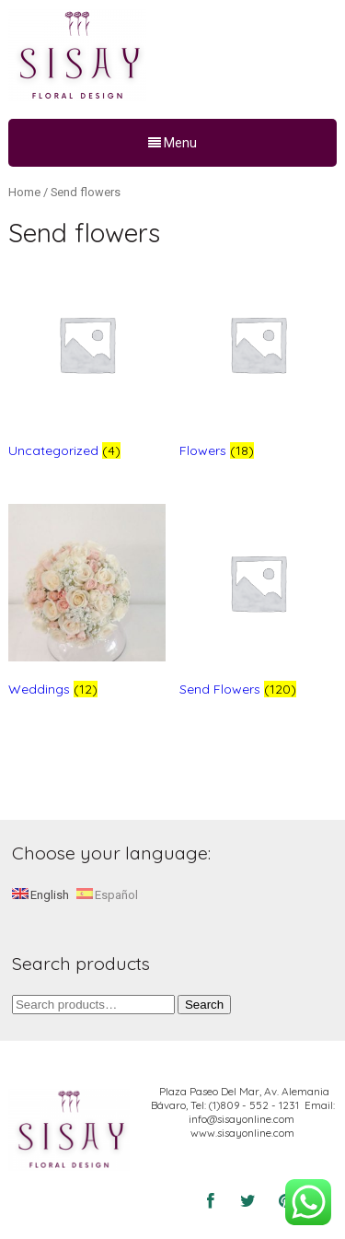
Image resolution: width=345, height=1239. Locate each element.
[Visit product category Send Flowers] (258, 604)
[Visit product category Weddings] (87, 604)
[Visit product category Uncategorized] (87, 365)
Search (204, 1004)
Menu (172, 142)
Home (24, 192)
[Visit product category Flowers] (258, 365)
